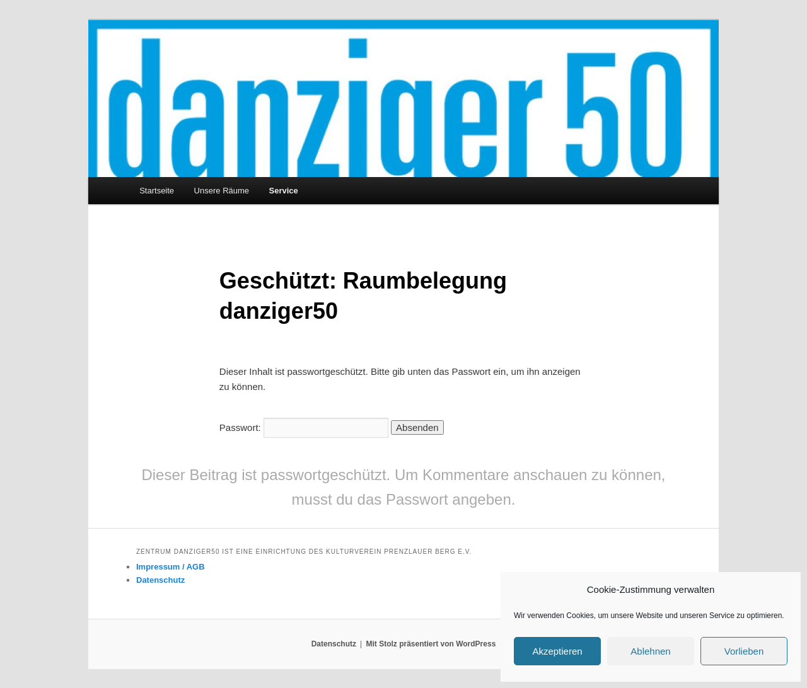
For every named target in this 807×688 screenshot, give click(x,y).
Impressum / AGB (170, 566)
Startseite (156, 190)
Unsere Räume (221, 190)
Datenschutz (160, 580)
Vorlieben (744, 651)
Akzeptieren (557, 651)
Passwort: (303, 427)
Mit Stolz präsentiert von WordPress (431, 643)
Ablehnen (650, 651)
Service (283, 190)
